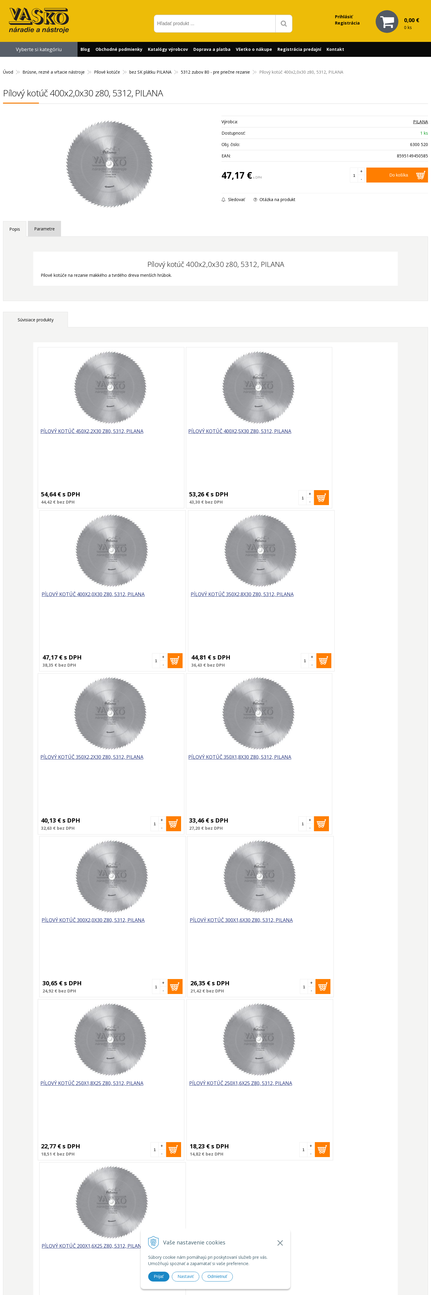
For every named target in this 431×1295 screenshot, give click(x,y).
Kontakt (335, 49)
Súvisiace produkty (36, 320)
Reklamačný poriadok (294, 1235)
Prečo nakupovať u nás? (296, 1206)
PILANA (420, 121)
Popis (14, 229)
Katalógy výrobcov (168, 49)
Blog (85, 49)
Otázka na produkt (274, 199)
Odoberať (272, 1139)
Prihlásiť (344, 16)
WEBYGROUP (316, 1283)
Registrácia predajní (299, 49)
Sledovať (233, 199)
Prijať (159, 1276)
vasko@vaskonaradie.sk (210, 1212)
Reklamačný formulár (294, 1213)
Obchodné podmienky (118, 49)
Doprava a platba (211, 49)
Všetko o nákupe (254, 49)
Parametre (44, 229)
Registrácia (347, 23)
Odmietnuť (217, 1276)
